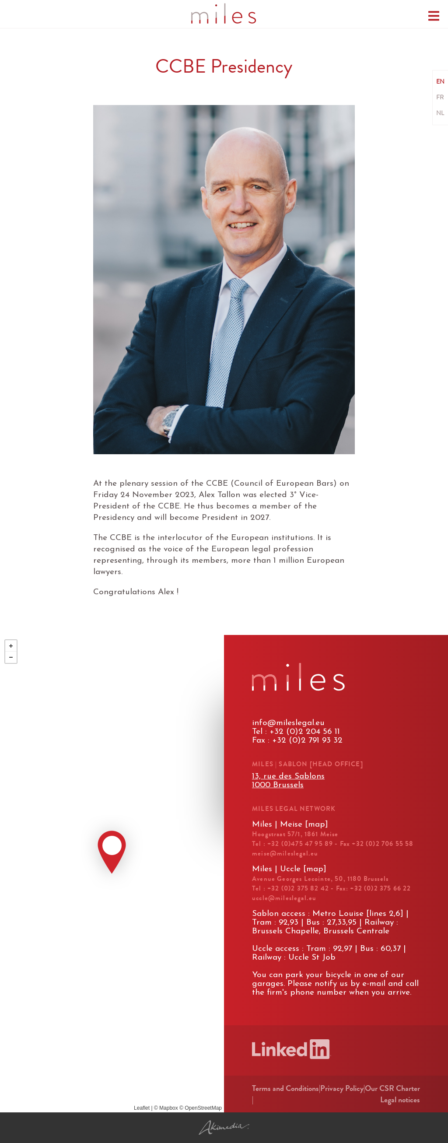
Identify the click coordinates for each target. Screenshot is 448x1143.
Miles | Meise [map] (290, 824)
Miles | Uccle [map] (289, 869)
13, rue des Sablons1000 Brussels (288, 780)
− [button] (11, 657)
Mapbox (168, 1108)
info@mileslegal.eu (288, 723)
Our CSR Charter (392, 1088)
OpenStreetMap (203, 1108)
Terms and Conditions (285, 1088)
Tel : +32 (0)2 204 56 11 (296, 732)
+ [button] (11, 646)
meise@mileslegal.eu (285, 853)
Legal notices (400, 1099)
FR (440, 97)
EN (440, 81)
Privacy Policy (342, 1088)
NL (440, 113)
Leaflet (142, 1108)
